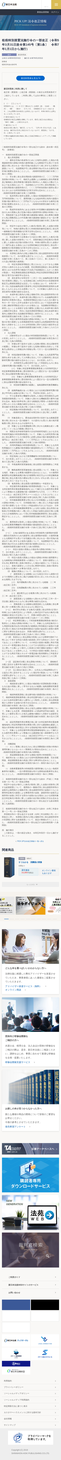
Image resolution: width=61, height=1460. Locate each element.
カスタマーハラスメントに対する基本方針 (22, 1412)
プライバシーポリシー (13, 1387)
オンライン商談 (13, 989)
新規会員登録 (43, 12)
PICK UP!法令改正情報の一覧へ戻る (30, 841)
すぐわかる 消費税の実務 (30, 862)
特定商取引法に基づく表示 (15, 1406)
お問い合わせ (14, 1293)
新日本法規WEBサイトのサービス (23, 1285)
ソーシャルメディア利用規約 (16, 1400)
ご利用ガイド (14, 1277)
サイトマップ (10, 1425)
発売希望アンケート (15, 1126)
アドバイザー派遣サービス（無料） (23, 986)
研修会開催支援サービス (17, 1062)
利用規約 (8, 1381)
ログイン (55, 12)
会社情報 (8, 1419)
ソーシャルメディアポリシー (16, 1393)
